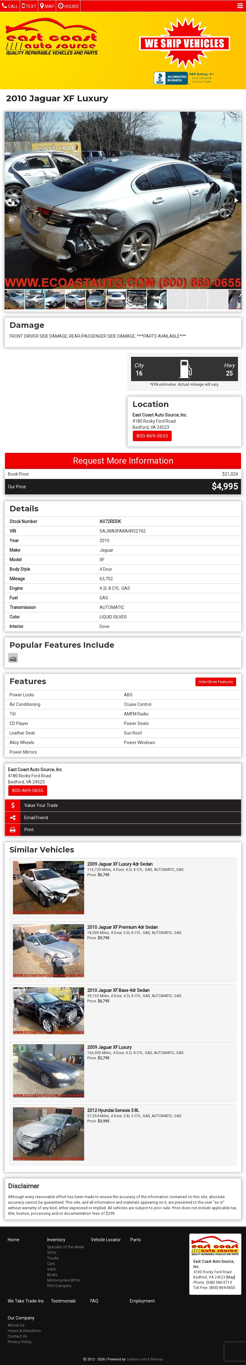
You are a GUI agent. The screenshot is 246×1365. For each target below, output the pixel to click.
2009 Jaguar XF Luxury (109, 1047)
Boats (52, 1274)
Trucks (53, 1257)
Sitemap (156, 1359)
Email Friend (26, 818)
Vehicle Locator (106, 1239)
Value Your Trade (31, 805)
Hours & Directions (24, 1330)
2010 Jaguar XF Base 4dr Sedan (118, 990)
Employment (142, 1300)
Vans (51, 1268)
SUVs (51, 1252)
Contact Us (17, 1335)
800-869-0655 (152, 436)
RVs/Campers (59, 1285)
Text (29, 5)
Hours (68, 5)
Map (47, 5)
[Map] (230, 1276)
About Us (16, 1324)
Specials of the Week (65, 1246)
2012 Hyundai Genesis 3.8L (113, 1110)
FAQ (94, 1300)
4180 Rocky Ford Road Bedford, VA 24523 (160, 421)
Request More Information (123, 461)
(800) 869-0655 (222, 1287)
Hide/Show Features (216, 682)
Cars (51, 1263)
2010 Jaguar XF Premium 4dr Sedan (122, 927)
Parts (135, 1239)
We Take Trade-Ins (26, 1300)
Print (19, 830)
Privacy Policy (19, 1341)
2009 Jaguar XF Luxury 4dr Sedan (120, 864)
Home (13, 1239)
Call (10, 5)
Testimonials (63, 1300)
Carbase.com (136, 1359)
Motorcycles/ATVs (63, 1279)
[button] (236, 117)
